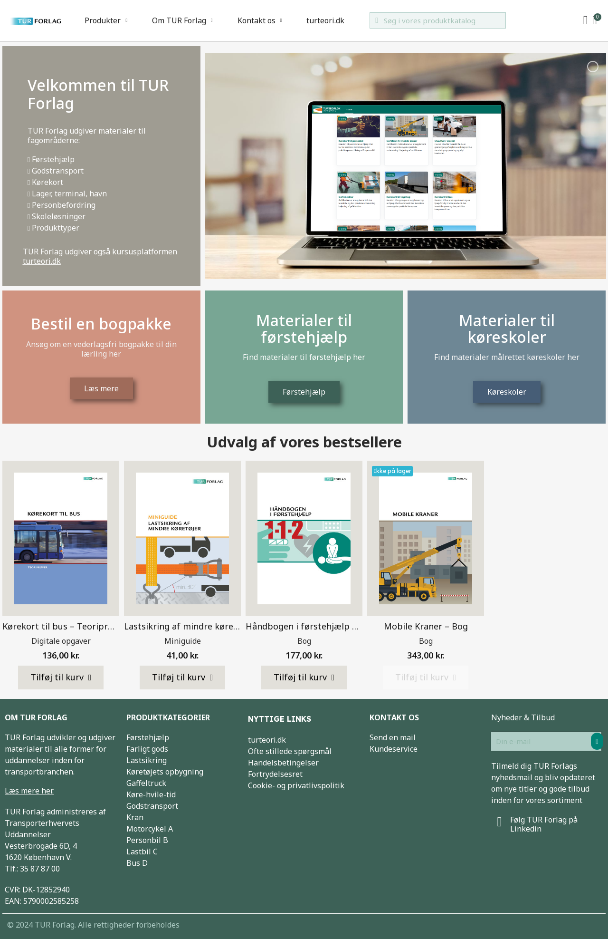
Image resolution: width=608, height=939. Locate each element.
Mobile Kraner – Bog (426, 626)
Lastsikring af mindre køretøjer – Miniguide (214, 626)
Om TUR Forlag (182, 20)
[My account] (585, 20)
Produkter (106, 20)
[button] (61, 677)
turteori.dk (325, 20)
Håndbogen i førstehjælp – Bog (310, 626)
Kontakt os (260, 20)
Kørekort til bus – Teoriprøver (64, 626)
